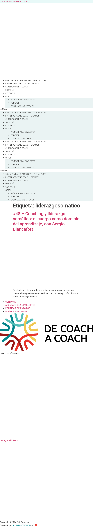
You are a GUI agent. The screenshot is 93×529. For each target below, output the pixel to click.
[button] (46, 109)
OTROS (8, 96)
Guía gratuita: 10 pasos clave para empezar (25, 80)
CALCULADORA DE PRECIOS (22, 106)
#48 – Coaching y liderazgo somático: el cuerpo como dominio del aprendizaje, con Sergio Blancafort (46, 221)
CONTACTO (10, 93)
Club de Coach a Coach (16, 87)
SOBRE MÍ (9, 90)
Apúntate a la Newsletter (23, 100)
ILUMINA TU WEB (21, 525)
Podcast (15, 103)
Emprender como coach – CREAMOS (22, 83)
